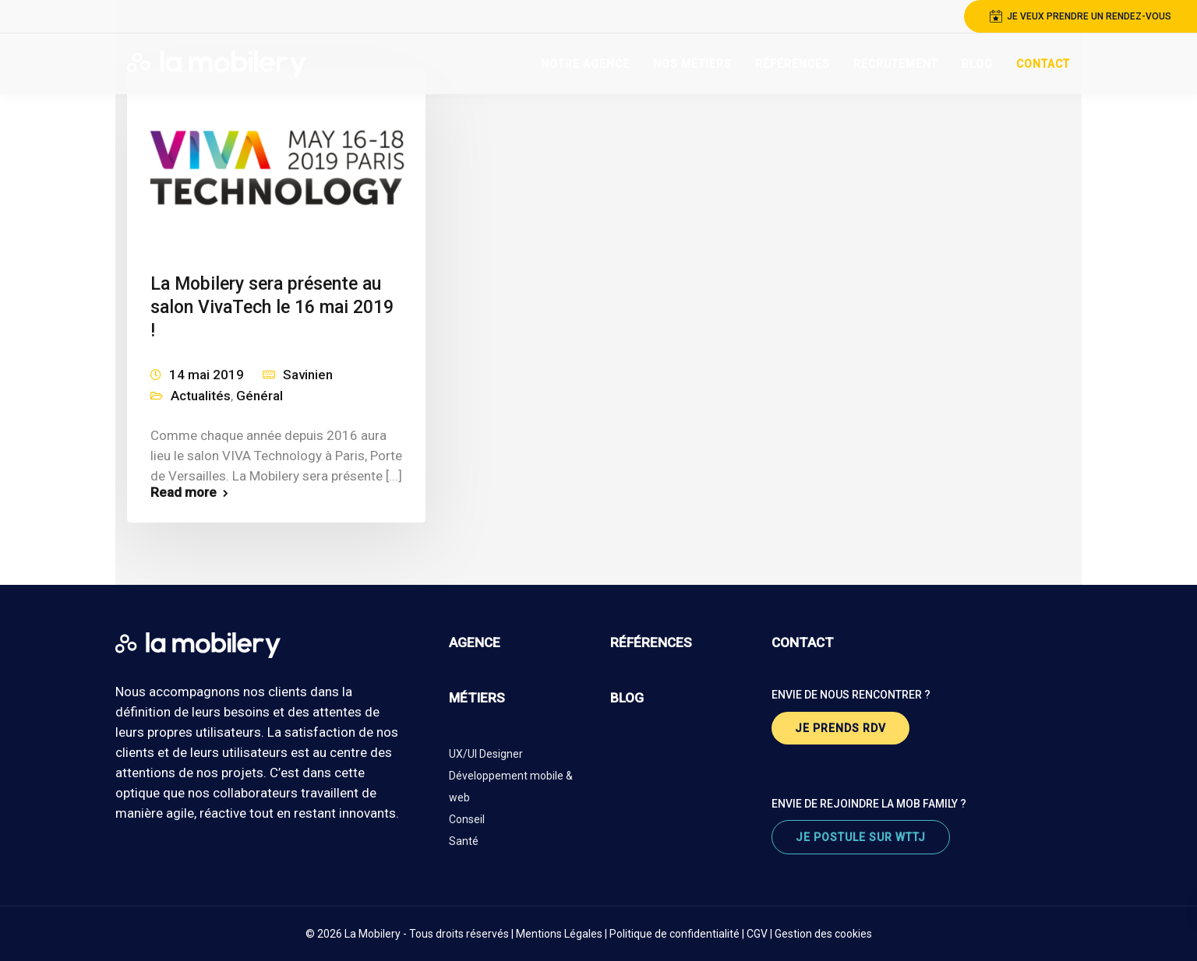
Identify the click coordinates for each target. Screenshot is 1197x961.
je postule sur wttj (861, 837)
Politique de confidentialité (674, 934)
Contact (1043, 64)
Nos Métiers (692, 64)
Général (259, 395)
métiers (477, 698)
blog (627, 698)
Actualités (201, 395)
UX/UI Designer (486, 754)
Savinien (308, 374)
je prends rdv (840, 728)
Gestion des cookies (823, 934)
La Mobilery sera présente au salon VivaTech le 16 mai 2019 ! (272, 307)
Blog (977, 64)
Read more (183, 492)
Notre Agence (585, 64)
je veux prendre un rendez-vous (1080, 16)
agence (474, 642)
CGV (757, 934)
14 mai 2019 (206, 374)
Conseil (467, 819)
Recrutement (895, 64)
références (651, 642)
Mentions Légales (559, 934)
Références (792, 64)
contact (803, 642)
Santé (463, 841)
